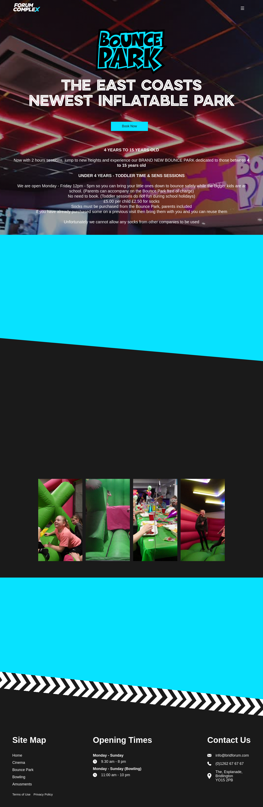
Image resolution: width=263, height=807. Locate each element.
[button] (242, 8)
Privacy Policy (43, 794)
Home (17, 755)
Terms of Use (21, 794)
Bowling (18, 777)
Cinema (18, 763)
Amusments (22, 784)
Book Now (129, 126)
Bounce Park (22, 770)
